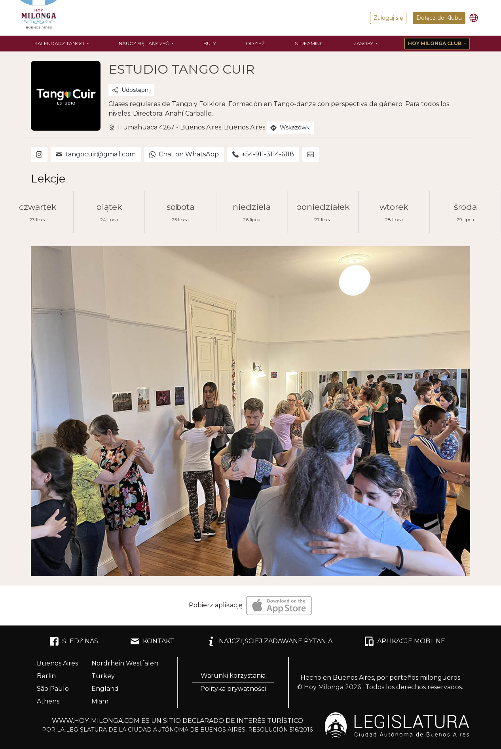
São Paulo (53, 688)
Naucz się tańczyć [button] (144, 43)
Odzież (255, 43)
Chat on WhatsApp (184, 154)
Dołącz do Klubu (439, 17)
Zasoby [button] (363, 43)
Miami (100, 701)
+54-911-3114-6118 (263, 154)
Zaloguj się (388, 17)
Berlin (46, 676)
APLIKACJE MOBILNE (404, 641)
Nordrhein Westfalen (124, 663)
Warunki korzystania (233, 675)
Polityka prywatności (233, 688)
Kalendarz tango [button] (59, 43)
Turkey (103, 676)
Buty (209, 43)
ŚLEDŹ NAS (73, 641)
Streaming (309, 43)
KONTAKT (152, 641)
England (105, 688)
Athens (48, 701)
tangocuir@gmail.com (96, 154)
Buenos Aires (57, 663)
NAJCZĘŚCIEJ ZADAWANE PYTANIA (269, 641)
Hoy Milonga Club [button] (435, 43)
